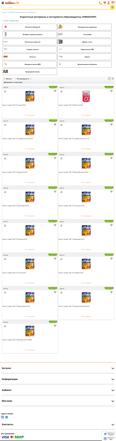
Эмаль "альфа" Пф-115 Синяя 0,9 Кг (14, 273)
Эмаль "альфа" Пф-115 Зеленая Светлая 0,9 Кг (74, 306)
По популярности (22, 79)
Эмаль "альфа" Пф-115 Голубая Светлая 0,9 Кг (17, 139)
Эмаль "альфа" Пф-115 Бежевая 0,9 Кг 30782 (17, 340)
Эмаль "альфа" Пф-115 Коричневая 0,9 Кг (16, 306)
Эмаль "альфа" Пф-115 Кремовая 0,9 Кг (72, 239)
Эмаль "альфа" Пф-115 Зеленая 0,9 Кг (14, 239)
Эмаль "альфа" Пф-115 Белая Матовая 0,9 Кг (73, 172)
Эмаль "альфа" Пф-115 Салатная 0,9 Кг (72, 206)
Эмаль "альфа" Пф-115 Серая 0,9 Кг (14, 105)
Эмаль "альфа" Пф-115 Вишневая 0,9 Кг (15, 206)
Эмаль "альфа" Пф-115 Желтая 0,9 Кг (71, 105)
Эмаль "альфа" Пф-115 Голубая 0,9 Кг (71, 273)
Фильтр (8, 79)
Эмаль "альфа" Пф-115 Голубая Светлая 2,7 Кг (74, 139)
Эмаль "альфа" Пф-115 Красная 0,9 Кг (14, 172)
